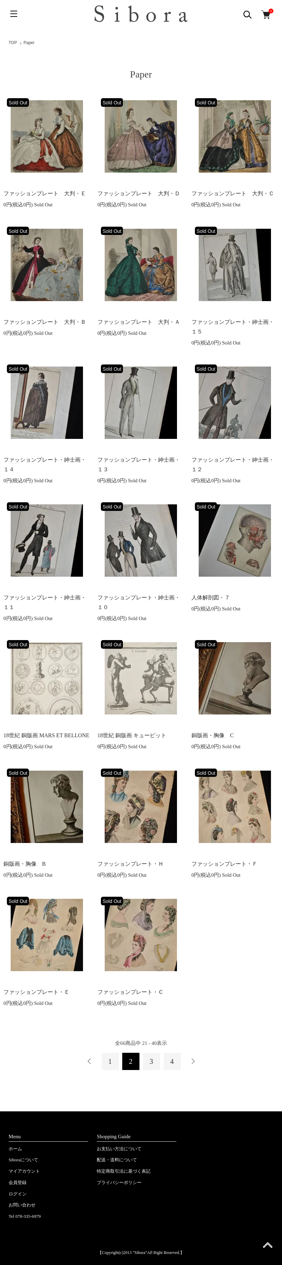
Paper (28, 42)
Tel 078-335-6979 (25, 1216)
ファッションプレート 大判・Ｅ (44, 193)
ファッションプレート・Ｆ (224, 864)
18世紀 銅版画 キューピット (131, 735)
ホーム (15, 1148)
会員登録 (18, 1182)
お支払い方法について (119, 1148)
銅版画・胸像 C (212, 735)
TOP (13, 42)
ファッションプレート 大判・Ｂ (44, 322)
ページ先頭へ (267, 1247)
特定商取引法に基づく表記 (123, 1171)
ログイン (18, 1193)
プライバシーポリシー (119, 1182)
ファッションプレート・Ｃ (130, 992)
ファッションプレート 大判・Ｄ (138, 193)
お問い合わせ (22, 1204)
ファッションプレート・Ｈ (130, 864)
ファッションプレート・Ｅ (36, 992)
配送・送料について (117, 1159)
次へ (192, 1061)
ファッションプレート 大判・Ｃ (232, 193)
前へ (89, 1061)
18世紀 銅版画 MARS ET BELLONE (46, 735)
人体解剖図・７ (210, 597)
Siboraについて (23, 1159)
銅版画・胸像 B (24, 864)
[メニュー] (14, 14)
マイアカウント (24, 1171)
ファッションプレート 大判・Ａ (138, 322)
